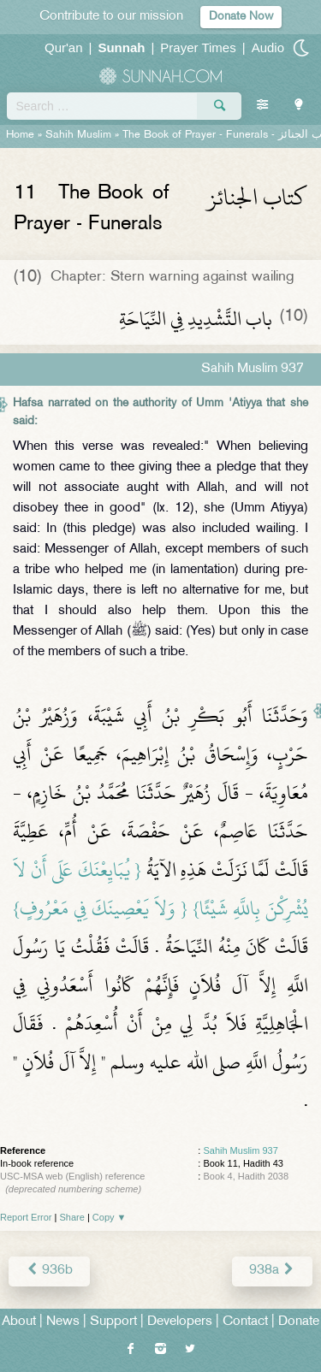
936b (49, 1270)
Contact (245, 1322)
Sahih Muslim (78, 135)
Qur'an (64, 47)
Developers (179, 1322)
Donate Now (241, 16)
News (63, 1322)
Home (20, 135)
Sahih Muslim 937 (240, 1150)
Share (72, 1217)
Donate (298, 1322)
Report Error (26, 1217)
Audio (268, 47)
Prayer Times (197, 47)
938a (272, 1270)
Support (113, 1322)
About (19, 1322)
